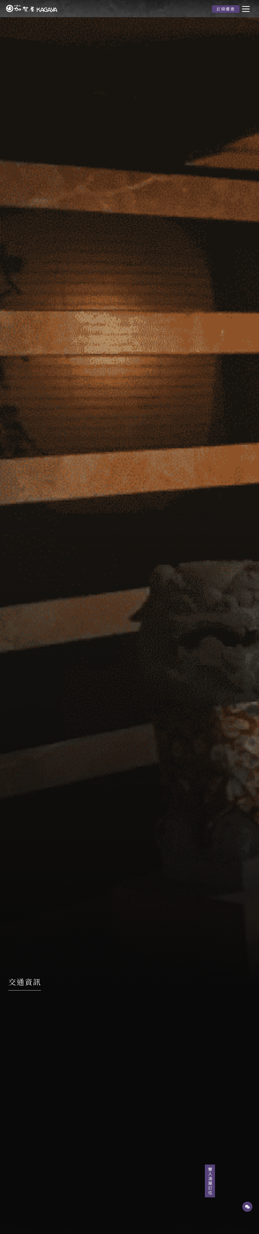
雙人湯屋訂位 (248, 1181)
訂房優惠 (226, 9)
